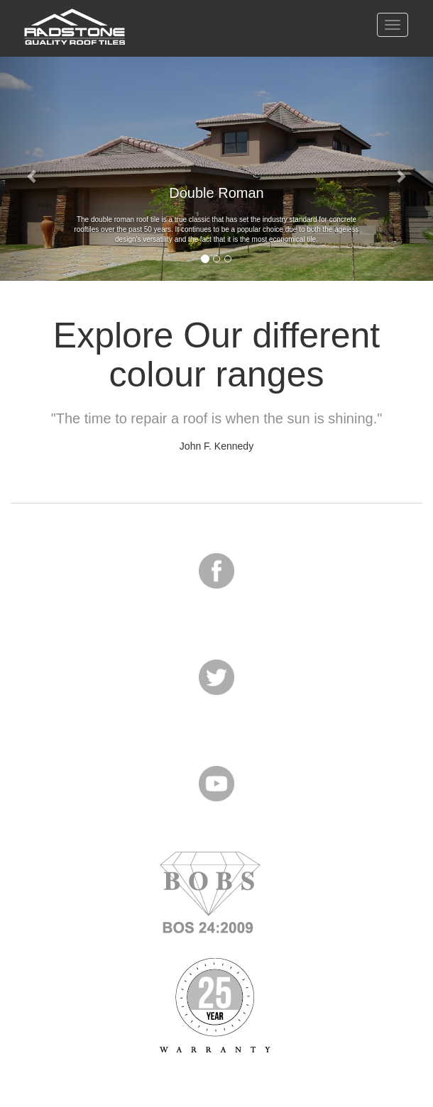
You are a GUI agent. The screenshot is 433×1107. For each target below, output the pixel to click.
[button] (32, 169)
